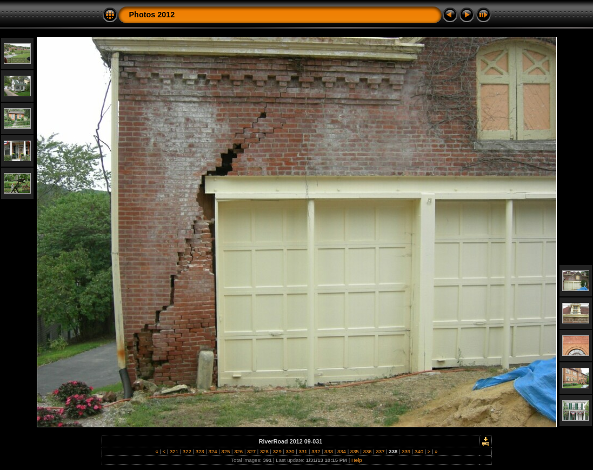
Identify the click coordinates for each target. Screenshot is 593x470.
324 (212, 451)
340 (418, 451)
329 (277, 451)
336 (367, 451)
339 (406, 451)
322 (186, 451)
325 (225, 451)
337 (380, 451)
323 (199, 451)
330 (290, 451)
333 (328, 451)
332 (316, 451)
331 (303, 451)
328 (264, 451)
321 (173, 451)
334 (341, 451)
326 (238, 451)
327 (251, 451)
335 (354, 451)
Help (356, 460)
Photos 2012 (152, 14)
